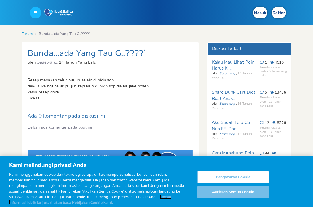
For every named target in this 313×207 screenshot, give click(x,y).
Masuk (260, 12)
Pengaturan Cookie (233, 178)
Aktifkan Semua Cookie (233, 193)
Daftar (279, 12)
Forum (27, 33)
